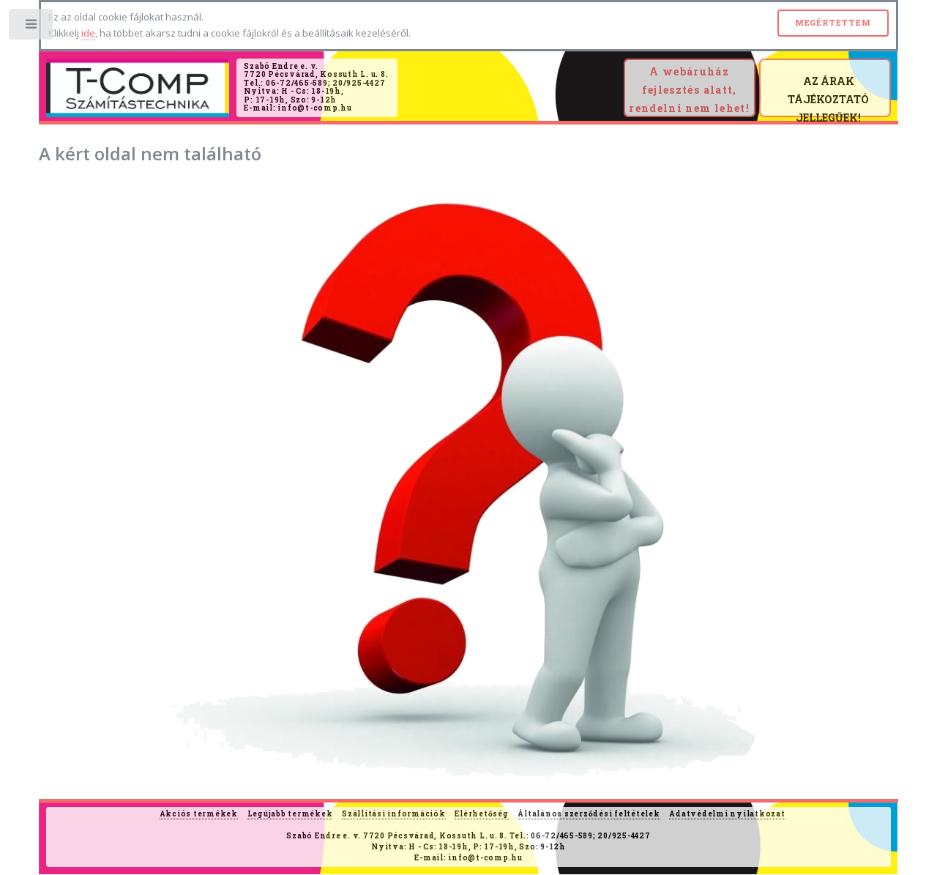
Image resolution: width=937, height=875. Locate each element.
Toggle (32, 27)
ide (88, 33)
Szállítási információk (394, 814)
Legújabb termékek (290, 814)
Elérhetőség (481, 814)
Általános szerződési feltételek (589, 814)
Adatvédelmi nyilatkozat (727, 814)
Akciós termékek (199, 814)
